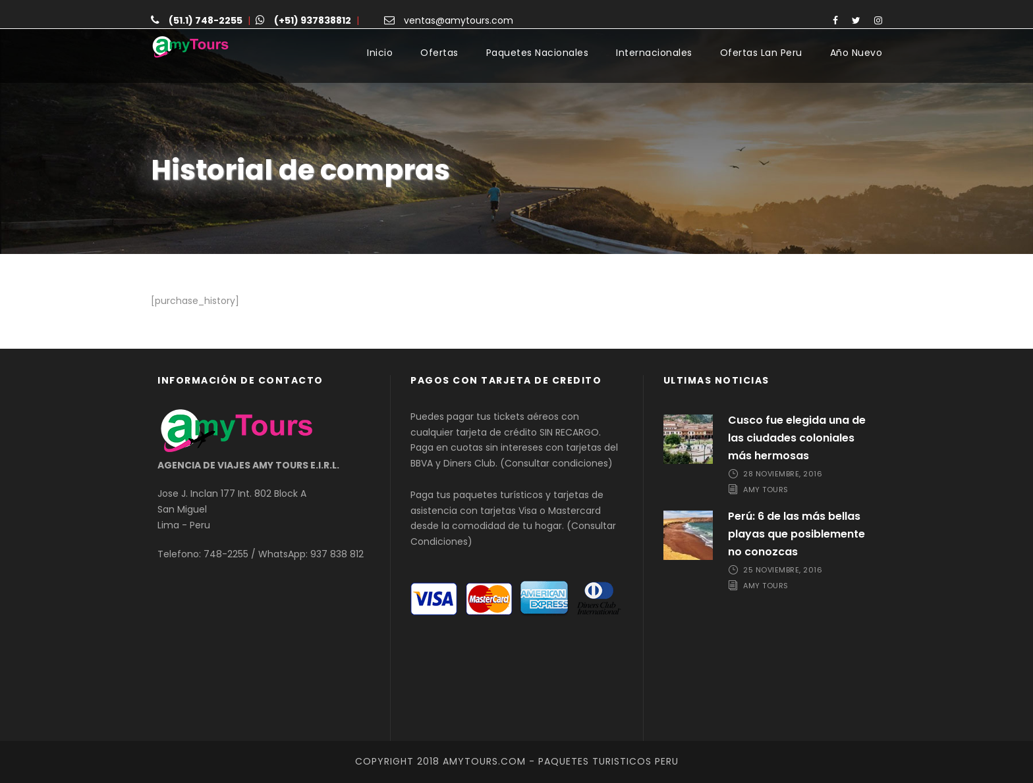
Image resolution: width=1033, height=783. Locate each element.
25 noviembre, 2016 (782, 570)
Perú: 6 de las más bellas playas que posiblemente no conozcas (796, 534)
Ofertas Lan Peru (761, 52)
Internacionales (654, 52)
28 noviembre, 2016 (782, 473)
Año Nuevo (856, 52)
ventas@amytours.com (458, 20)
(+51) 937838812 (312, 20)
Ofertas (439, 52)
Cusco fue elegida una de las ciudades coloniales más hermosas (797, 438)
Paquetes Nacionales (537, 52)
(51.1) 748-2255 (205, 20)
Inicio (380, 52)
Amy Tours (766, 489)
